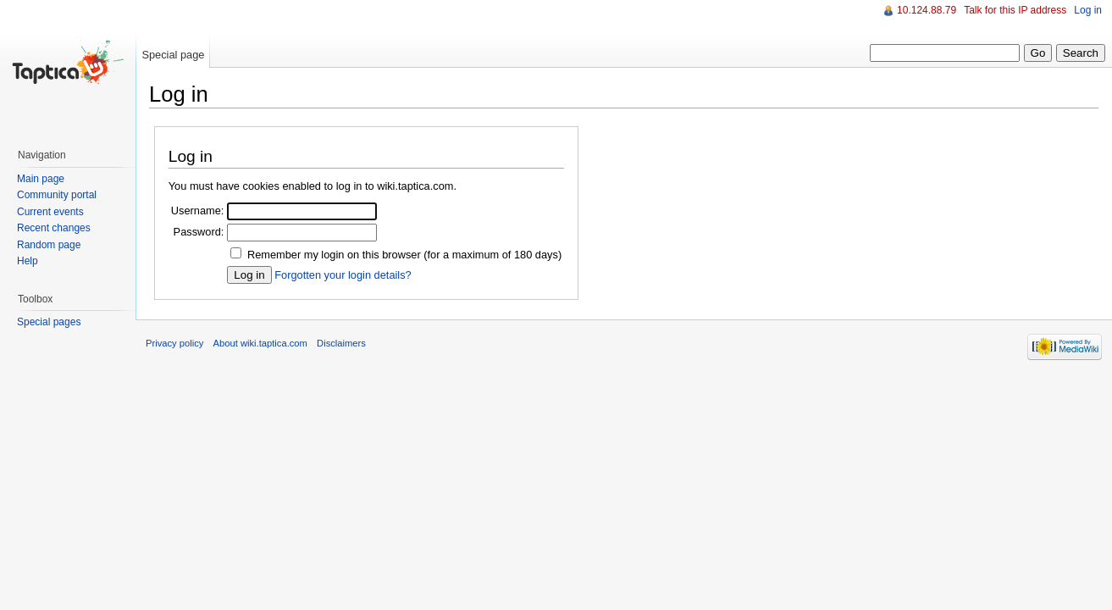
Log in (1088, 10)
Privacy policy (174, 343)
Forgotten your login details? (342, 275)
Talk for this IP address (1015, 10)
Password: (199, 231)
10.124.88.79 (926, 10)
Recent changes (54, 228)
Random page (48, 245)
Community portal (57, 195)
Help (27, 261)
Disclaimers (341, 343)
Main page (40, 179)
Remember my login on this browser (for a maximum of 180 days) (404, 254)
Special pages (48, 322)
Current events (50, 212)
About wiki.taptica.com (260, 343)
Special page (172, 54)
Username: (197, 210)
